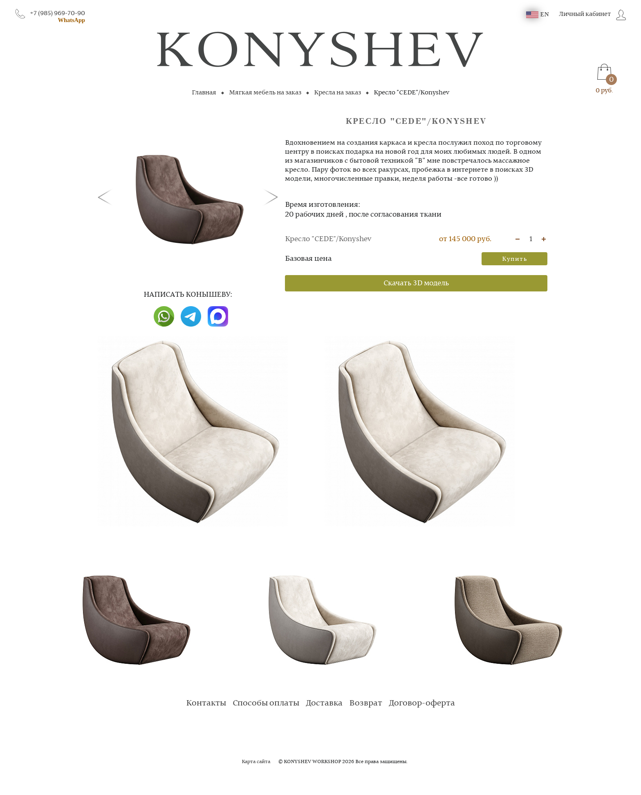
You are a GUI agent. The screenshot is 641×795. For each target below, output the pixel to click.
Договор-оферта (422, 703)
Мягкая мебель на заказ (265, 92)
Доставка (324, 703)
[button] (107, 196)
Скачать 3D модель (416, 283)
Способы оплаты (266, 703)
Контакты (206, 703)
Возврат (365, 703)
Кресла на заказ (337, 92)
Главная (204, 92)
